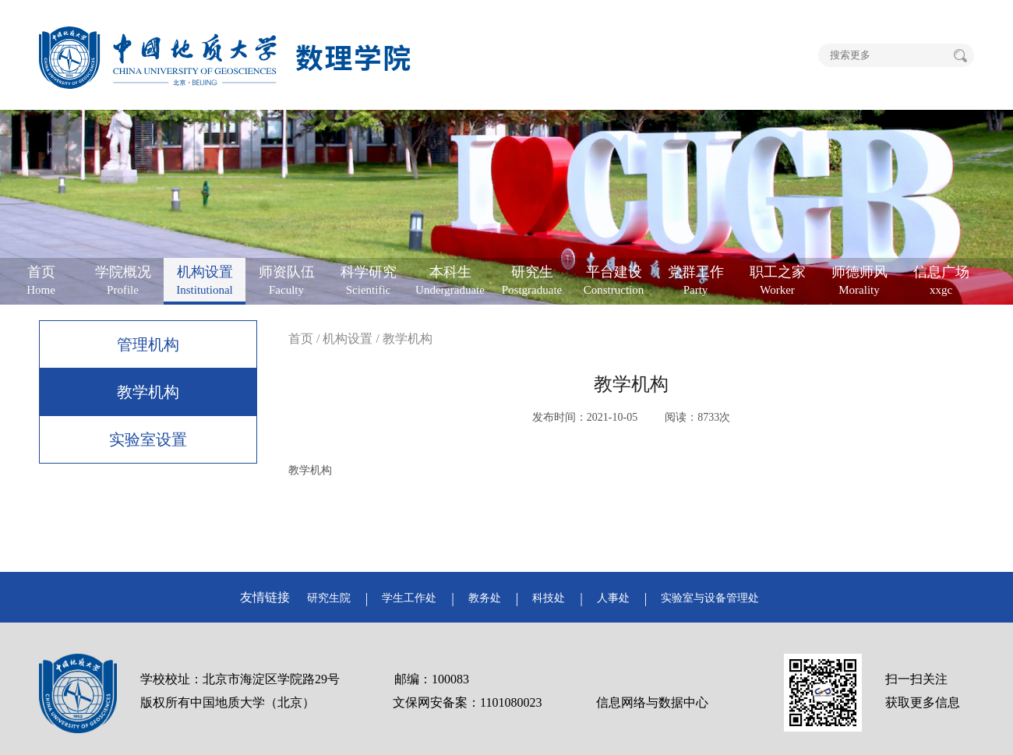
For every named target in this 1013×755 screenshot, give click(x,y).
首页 (300, 338)
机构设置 (347, 338)
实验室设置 (148, 439)
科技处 (548, 598)
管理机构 (148, 344)
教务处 (484, 598)
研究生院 (329, 598)
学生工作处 (409, 598)
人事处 (613, 598)
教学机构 (148, 391)
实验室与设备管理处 (710, 598)
